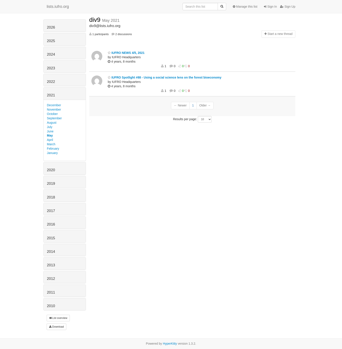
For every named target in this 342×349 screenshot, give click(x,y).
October (52, 114)
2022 (51, 82)
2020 (51, 170)
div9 (95, 19)
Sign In (270, 6)
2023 (51, 68)
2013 (51, 265)
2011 (51, 292)
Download (56, 326)
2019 (51, 183)
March (51, 144)
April (50, 140)
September (54, 118)
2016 (51, 224)
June (50, 131)
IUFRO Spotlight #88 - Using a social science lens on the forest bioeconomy (164, 77)
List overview (58, 318)
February (53, 148)
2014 (51, 252)
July (49, 127)
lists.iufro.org (58, 6)
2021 (51, 95)
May (50, 135)
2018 (51, 197)
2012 (51, 279)
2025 (51, 41)
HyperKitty (170, 343)
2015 (51, 238)
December (54, 105)
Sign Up (287, 6)
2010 (51, 306)
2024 (51, 54)
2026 (51, 27)
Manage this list (245, 6)
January (52, 153)
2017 (51, 211)
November (54, 109)
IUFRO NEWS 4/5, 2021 (126, 53)
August (51, 122)
